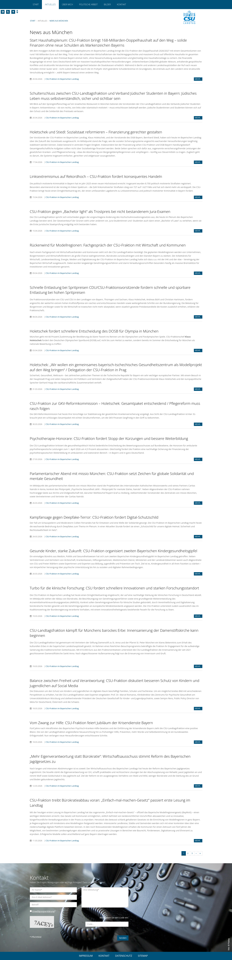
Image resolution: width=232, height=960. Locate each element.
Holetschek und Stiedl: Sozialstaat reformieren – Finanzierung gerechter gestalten (96, 131)
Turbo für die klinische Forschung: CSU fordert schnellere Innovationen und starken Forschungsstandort (114, 587)
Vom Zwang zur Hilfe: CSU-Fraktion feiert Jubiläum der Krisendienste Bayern (91, 722)
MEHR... (198, 79)
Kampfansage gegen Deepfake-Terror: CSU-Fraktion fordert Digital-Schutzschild (94, 517)
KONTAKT (104, 955)
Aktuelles (50, 4)
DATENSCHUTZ (123, 955)
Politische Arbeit (88, 4)
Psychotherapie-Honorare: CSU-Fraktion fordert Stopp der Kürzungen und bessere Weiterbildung (109, 438)
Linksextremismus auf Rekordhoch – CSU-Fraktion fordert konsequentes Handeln (96, 176)
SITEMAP (143, 955)
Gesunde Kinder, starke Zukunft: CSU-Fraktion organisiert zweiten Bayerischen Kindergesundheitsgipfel (113, 550)
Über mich (67, 4)
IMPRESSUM (86, 955)
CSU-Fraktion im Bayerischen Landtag (62, 79)
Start (36, 4)
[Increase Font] (13, 12)
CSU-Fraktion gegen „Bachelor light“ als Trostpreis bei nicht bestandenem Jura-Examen (100, 211)
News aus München (58, 21)
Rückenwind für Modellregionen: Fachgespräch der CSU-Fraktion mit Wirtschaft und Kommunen (108, 245)
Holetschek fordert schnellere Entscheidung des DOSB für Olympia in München (94, 331)
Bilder (107, 4)
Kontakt (121, 4)
